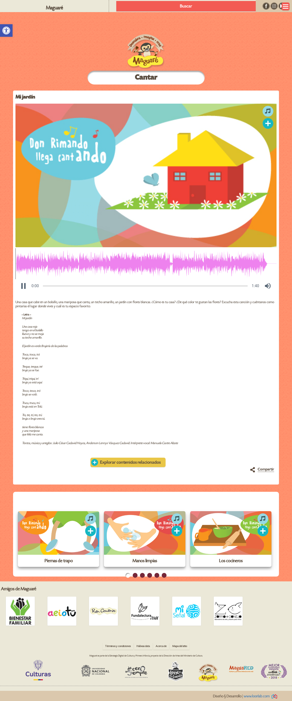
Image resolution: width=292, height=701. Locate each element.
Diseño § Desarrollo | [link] (246, 696)
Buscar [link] (186, 6)
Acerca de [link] (161, 646)
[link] (6, 30)
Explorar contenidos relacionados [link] (130, 462)
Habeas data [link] (143, 646)
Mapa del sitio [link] (179, 646)
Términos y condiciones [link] (118, 646)
